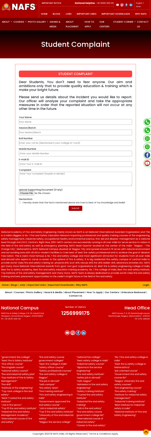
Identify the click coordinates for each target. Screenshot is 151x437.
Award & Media (55, 24)
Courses (19, 21)
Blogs (56, 14)
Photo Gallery (37, 21)
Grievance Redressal (133, 292)
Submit (75, 208)
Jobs (68, 14)
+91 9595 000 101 (105, 3)
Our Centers (104, 24)
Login (146, 285)
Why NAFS (141, 14)
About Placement (72, 24)
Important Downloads (116, 14)
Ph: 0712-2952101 (142, 318)
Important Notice (51, 3)
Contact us (143, 24)
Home (44, 14)
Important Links (86, 14)
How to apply (89, 24)
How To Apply (95, 292)
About (6, 21)
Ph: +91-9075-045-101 (11, 318)
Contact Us (75, 295)
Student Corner (123, 21)
